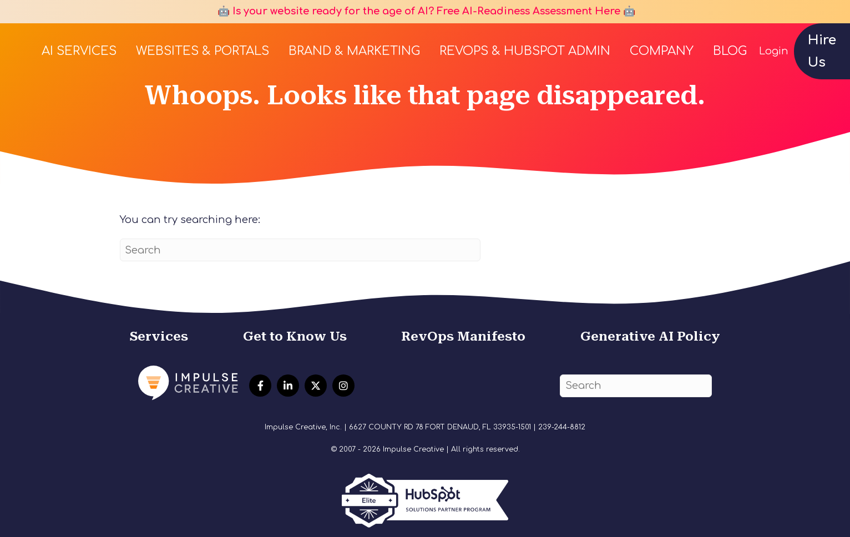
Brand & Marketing (354, 51)
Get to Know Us (295, 336)
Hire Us (822, 51)
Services (159, 336)
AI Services (79, 51)
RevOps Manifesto (463, 336)
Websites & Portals (202, 51)
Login (773, 51)
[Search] (300, 250)
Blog (730, 51)
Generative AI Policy (650, 336)
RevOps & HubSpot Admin (524, 51)
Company (662, 51)
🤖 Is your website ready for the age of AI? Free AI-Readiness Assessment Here (417, 11)
